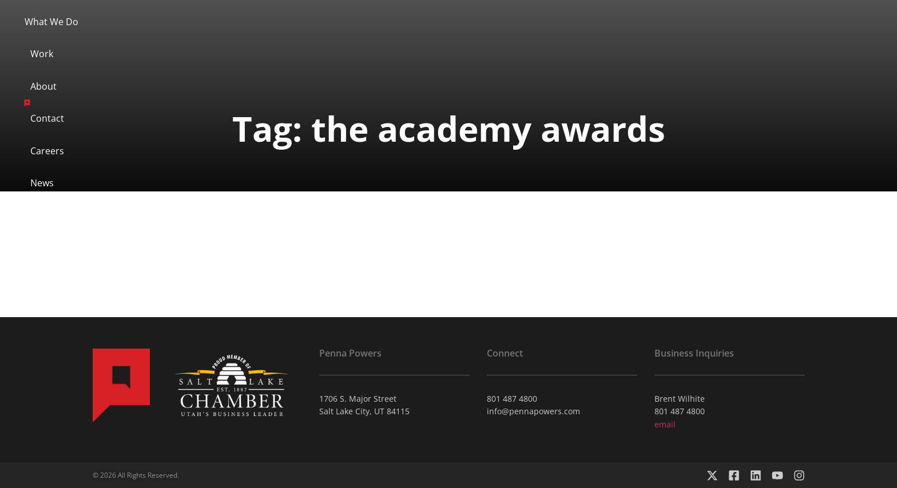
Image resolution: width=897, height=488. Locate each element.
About (382, 38)
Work (327, 38)
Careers (572, 38)
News (630, 38)
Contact (508, 38)
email (665, 424)
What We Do (260, 38)
